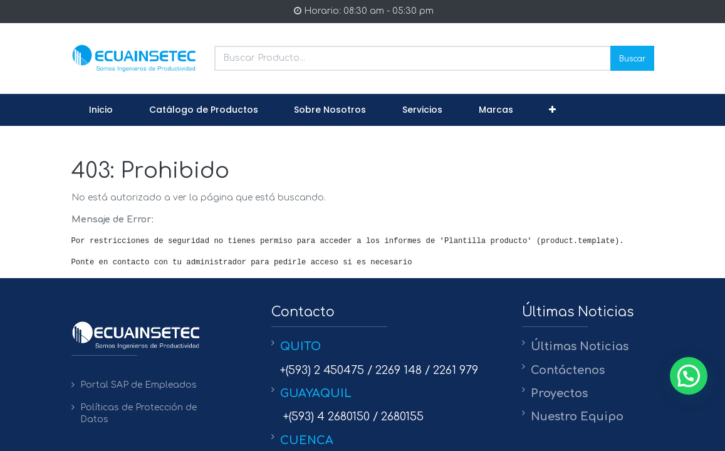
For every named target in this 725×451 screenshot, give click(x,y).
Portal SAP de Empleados (138, 385)
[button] (552, 110)
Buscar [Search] (632, 58)
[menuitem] (101, 110)
